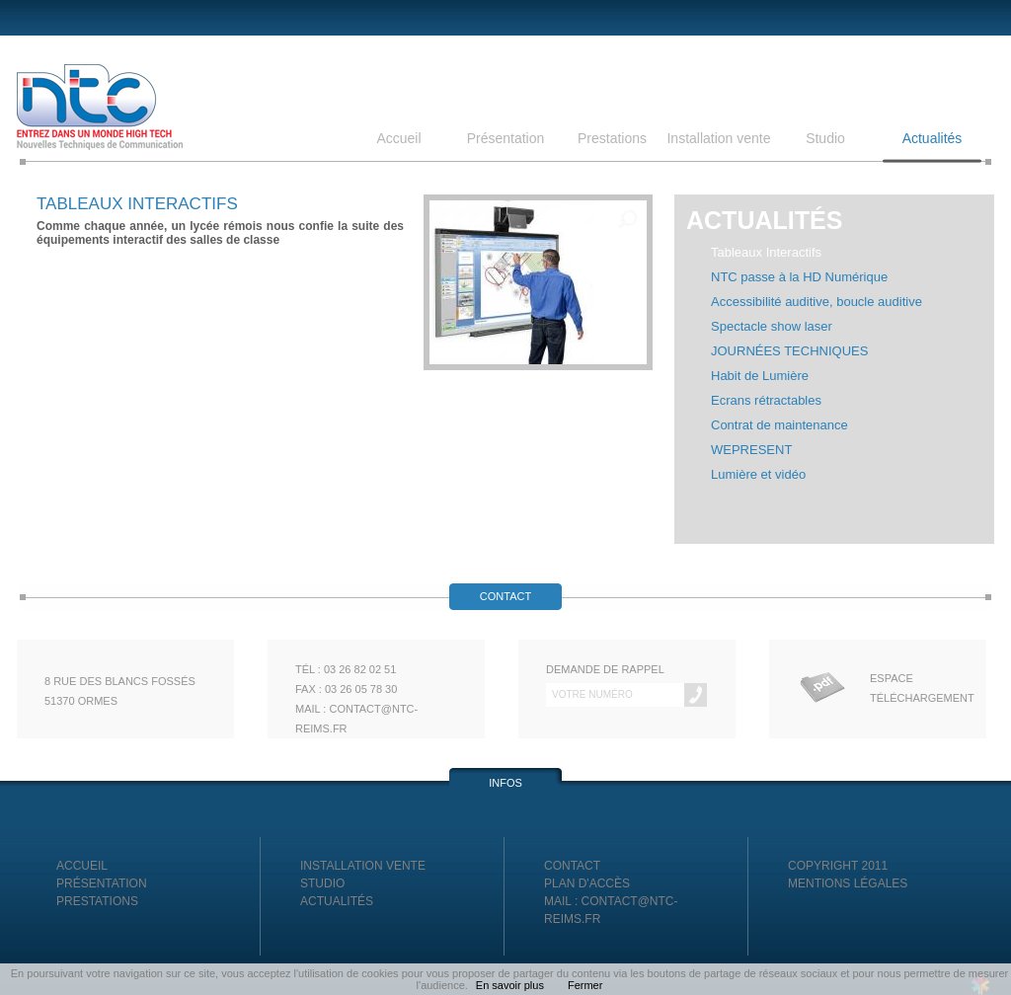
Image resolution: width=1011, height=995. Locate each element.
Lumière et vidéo (758, 474)
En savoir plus (510, 985)
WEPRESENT (751, 449)
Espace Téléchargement (914, 688)
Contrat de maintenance (779, 425)
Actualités (932, 139)
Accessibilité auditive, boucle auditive (816, 301)
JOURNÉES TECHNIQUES (789, 351)
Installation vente (718, 139)
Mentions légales (847, 883)
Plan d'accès (587, 883)
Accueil (398, 139)
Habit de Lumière (760, 375)
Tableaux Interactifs (766, 252)
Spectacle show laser (771, 326)
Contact (572, 866)
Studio (825, 139)
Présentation (506, 139)
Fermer (585, 985)
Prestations (612, 139)
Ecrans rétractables (766, 400)
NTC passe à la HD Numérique (799, 276)
